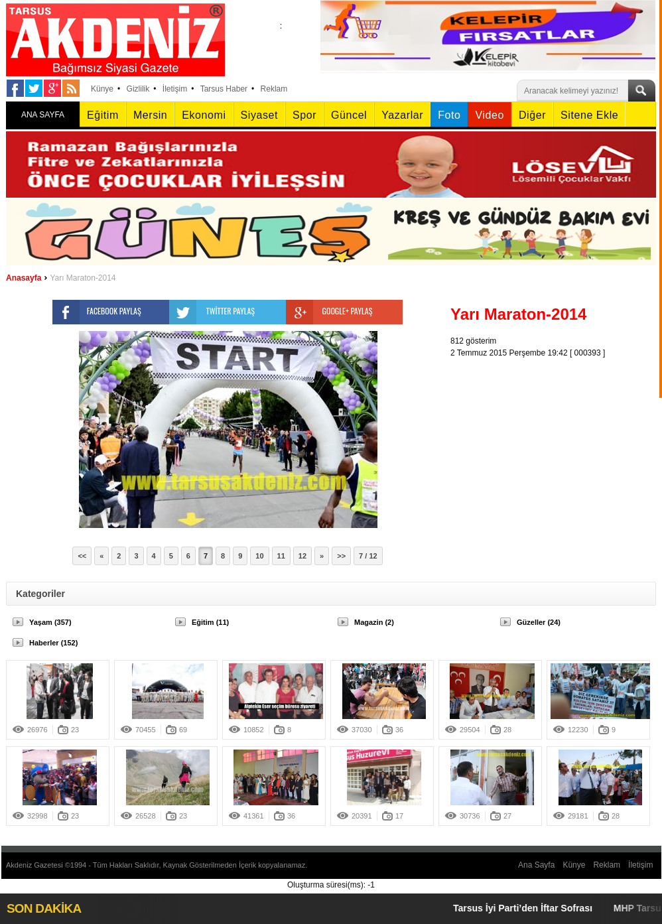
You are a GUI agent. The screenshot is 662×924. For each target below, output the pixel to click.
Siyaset (259, 115)
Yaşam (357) (50, 622)
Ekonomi (204, 115)
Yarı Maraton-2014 (82, 278)
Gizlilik (138, 89)
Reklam (274, 89)
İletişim (175, 89)
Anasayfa (23, 278)
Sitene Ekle (589, 115)
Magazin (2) (374, 622)
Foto (449, 115)
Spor (304, 115)
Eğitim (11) (210, 622)
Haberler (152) (53, 643)
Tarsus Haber (223, 89)
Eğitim (103, 115)
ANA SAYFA (42, 114)
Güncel (349, 115)
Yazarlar (402, 115)
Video (489, 115)
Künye (102, 89)
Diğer (532, 115)
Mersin (150, 115)
